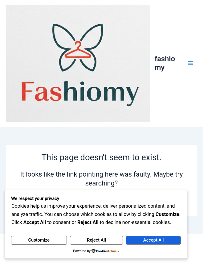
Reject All (96, 240)
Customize (39, 240)
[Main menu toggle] (190, 63)
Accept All (153, 240)
